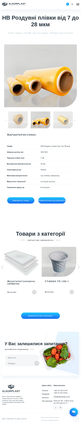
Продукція (45, 394)
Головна (45, 390)
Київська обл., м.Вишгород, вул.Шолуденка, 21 (64, 402)
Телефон (11, 363)
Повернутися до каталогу (52, 200)
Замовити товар (20, 200)
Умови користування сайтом (50, 417)
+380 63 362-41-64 (61, 391)
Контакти (45, 397)
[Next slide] (75, 121)
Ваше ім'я (12, 358)
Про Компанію (47, 401)
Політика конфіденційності (50, 420)
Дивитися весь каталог (40, 315)
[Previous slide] (6, 121)
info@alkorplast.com (62, 397)
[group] (21, 272)
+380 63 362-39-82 (60, 393)
